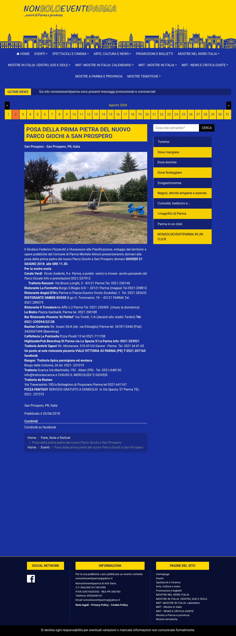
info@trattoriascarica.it (40, 375)
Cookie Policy (119, 604)
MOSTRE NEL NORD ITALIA (172, 594)
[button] (41, 54)
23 (169, 114)
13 (96, 114)
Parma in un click (170, 224)
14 (103, 114)
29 (213, 114)
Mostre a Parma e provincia (98, 76)
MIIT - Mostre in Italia (169, 606)
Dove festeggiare (170, 172)
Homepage (162, 574)
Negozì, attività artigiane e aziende (182, 193)
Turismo (163, 142)
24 (176, 114)
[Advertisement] (166, 16)
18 (132, 114)
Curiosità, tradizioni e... (174, 203)
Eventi (160, 578)
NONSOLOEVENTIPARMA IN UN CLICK (180, 236)
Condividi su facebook (40, 427)
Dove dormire (167, 162)
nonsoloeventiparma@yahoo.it (94, 578)
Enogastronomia (169, 183)
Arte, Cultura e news (168, 586)
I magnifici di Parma (172, 213)
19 (140, 114)
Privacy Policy (100, 604)
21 (154, 114)
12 (88, 114)
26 (191, 114)
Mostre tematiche (167, 619)
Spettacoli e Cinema (168, 582)
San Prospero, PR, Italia (41, 405)
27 (198, 114)
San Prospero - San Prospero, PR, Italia (52, 146)
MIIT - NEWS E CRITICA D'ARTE (175, 611)
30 (220, 114)
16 (118, 114)
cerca (207, 128)
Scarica (43, 370)
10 (74, 114)
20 (147, 114)
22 (162, 114)
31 (227, 114)
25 (183, 114)
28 (205, 114)
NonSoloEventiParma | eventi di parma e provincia (69, 11)
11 (81, 114)
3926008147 (94, 595)
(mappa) (116, 288)
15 (110, 114)
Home (23, 54)
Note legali (82, 604)
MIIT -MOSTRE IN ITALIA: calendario (178, 602)
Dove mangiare (168, 152)
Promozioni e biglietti (154, 54)
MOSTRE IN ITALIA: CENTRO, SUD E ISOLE (181, 598)
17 (125, 114)
